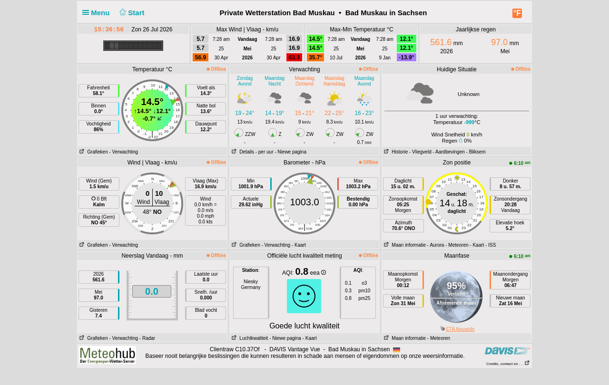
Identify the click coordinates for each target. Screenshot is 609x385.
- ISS (490, 245)
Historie (395, 151)
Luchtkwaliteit (249, 338)
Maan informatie (404, 245)
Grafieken (93, 151)
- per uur (264, 151)
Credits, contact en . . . (508, 364)
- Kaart (299, 245)
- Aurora (435, 245)
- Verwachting (123, 151)
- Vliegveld (420, 151)
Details (242, 151)
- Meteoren (456, 245)
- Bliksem (476, 151)
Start (131, 13)
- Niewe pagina (290, 151)
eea (318, 273)
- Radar (147, 338)
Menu (98, 13)
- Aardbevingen (449, 151)
